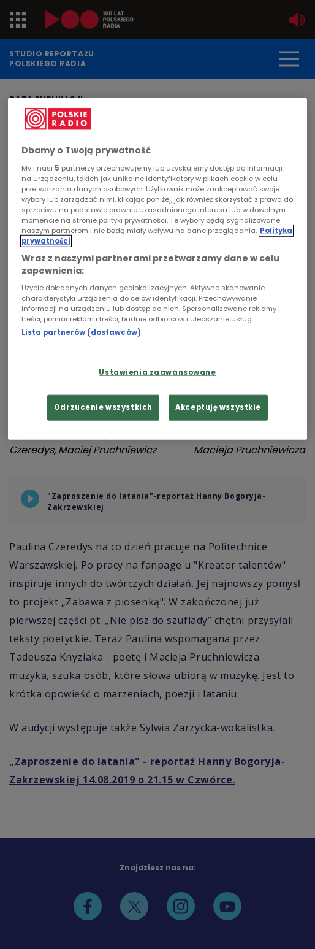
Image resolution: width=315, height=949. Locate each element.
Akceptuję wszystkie (218, 407)
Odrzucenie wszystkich (103, 407)
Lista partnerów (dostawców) (81, 332)
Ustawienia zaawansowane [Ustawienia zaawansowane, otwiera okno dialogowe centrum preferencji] (157, 372)
